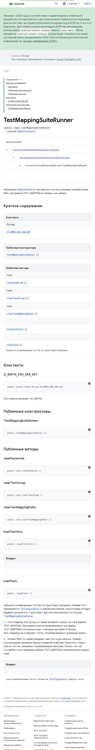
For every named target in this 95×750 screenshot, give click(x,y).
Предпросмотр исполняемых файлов (14, 739)
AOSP (6, 71)
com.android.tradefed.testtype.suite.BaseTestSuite (44, 157)
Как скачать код (12, 733)
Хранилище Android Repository (13, 722)
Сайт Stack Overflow (75, 747)
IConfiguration (30, 608)
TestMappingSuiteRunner (21, 254)
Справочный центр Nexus (77, 733)
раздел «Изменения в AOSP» (40, 41)
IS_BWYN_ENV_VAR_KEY (18, 232)
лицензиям (66, 698)
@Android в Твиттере (44, 721)
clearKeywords (15, 282)
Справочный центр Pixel (76, 728)
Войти (88, 3)
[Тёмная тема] (89, 383)
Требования (9, 728)
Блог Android (40, 730)
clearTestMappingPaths (20, 313)
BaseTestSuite (26, 131)
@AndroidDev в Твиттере (46, 725)
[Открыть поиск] (56, 3)
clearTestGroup (16, 298)
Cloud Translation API (68, 59)
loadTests (12, 344)
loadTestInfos (15, 329)
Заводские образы (13, 745)
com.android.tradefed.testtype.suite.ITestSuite (36, 149)
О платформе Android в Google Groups (45, 743)
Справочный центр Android (74, 722)
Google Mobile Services (76, 742)
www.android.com (74, 737)
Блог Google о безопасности (41, 736)
